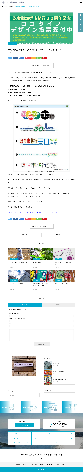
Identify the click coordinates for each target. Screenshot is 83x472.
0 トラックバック (58, 304)
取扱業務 (34, 464)
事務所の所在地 (49, 464)
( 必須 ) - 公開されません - (17, 318)
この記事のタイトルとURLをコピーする (41, 65)
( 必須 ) (16, 313)
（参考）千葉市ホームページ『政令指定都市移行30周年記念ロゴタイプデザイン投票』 (33, 212)
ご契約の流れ (26, 464)
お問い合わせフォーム (61, 464)
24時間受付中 (24, 425)
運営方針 (18, 464)
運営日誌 (12, 43)
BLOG (41, 464)
